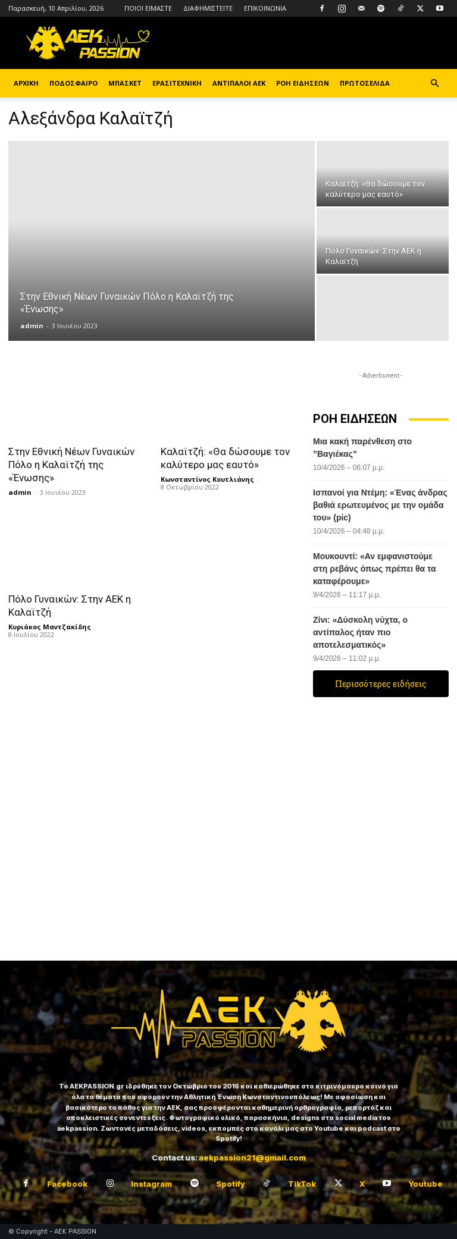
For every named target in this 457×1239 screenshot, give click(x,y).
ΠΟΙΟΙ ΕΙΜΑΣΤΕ (148, 8)
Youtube (425, 1183)
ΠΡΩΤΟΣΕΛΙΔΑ (365, 83)
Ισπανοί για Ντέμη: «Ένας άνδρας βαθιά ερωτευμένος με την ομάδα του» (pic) (380, 505)
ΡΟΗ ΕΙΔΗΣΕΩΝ (302, 83)
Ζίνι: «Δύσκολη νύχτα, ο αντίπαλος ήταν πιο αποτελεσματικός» (360, 632)
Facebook (67, 1183)
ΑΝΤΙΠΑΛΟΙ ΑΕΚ (238, 83)
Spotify (230, 1183)
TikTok (302, 1183)
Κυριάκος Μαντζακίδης (49, 626)
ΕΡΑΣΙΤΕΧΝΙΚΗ (177, 83)
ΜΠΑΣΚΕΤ (125, 83)
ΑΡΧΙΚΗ (26, 83)
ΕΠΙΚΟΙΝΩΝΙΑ (265, 8)
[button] (434, 83)
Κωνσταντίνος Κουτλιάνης (207, 479)
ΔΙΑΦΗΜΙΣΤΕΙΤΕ (208, 8)
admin (31, 325)
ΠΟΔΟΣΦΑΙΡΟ (73, 83)
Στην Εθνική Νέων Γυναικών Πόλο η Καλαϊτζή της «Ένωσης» (71, 465)
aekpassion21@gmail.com (252, 1157)
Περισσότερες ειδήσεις (381, 683)
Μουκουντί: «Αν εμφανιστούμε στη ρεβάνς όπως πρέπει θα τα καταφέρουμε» (374, 568)
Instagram (151, 1183)
